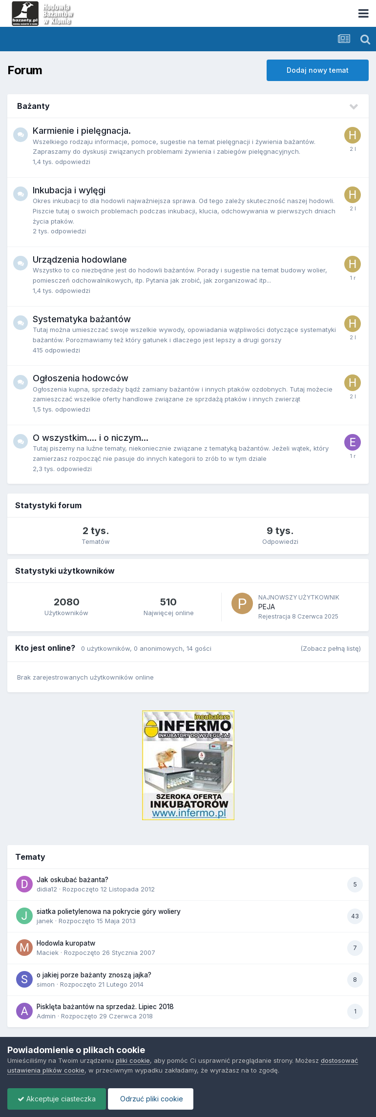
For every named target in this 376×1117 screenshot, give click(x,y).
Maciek (48, 952)
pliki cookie (133, 1060)
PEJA (266, 606)
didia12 (47, 889)
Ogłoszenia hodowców (80, 378)
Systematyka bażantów (82, 319)
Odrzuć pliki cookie (150, 1099)
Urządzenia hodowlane (80, 259)
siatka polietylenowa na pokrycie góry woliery (109, 911)
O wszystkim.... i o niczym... (90, 438)
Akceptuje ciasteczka (57, 1099)
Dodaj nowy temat (318, 70)
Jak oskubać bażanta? (72, 880)
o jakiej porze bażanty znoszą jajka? (94, 975)
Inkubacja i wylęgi (69, 190)
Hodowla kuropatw (66, 943)
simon (46, 984)
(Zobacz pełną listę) (330, 648)
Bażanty (33, 106)
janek (45, 921)
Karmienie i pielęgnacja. (82, 130)
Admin (46, 1016)
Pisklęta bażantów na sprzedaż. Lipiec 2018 (105, 1007)
